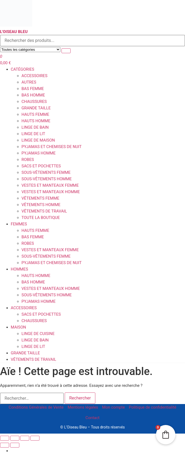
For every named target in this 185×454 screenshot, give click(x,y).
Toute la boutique (40, 217)
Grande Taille (36, 108)
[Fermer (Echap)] (34, 438)
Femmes (19, 224)
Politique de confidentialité (152, 407)
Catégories (22, 69)
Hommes (19, 269)
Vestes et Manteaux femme (50, 185)
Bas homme (33, 95)
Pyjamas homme (38, 153)
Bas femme (32, 88)
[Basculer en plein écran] (14, 438)
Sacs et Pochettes (41, 166)
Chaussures (34, 101)
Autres (28, 82)
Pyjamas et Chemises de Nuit (51, 146)
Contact (92, 417)
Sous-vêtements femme (46, 172)
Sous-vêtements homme (46, 178)
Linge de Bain (35, 127)
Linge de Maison (38, 140)
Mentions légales (83, 407)
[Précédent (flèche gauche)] (4, 445)
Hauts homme (35, 120)
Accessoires (34, 75)
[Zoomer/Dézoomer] (4, 438)
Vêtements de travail (44, 211)
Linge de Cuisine (38, 333)
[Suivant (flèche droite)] (14, 445)
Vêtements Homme (40, 204)
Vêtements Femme (40, 198)
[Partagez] (24, 438)
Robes (27, 159)
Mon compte (113, 407)
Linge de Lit (33, 133)
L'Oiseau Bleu (14, 31)
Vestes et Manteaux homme (50, 191)
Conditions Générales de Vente (36, 407)
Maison (18, 327)
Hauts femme (35, 114)
